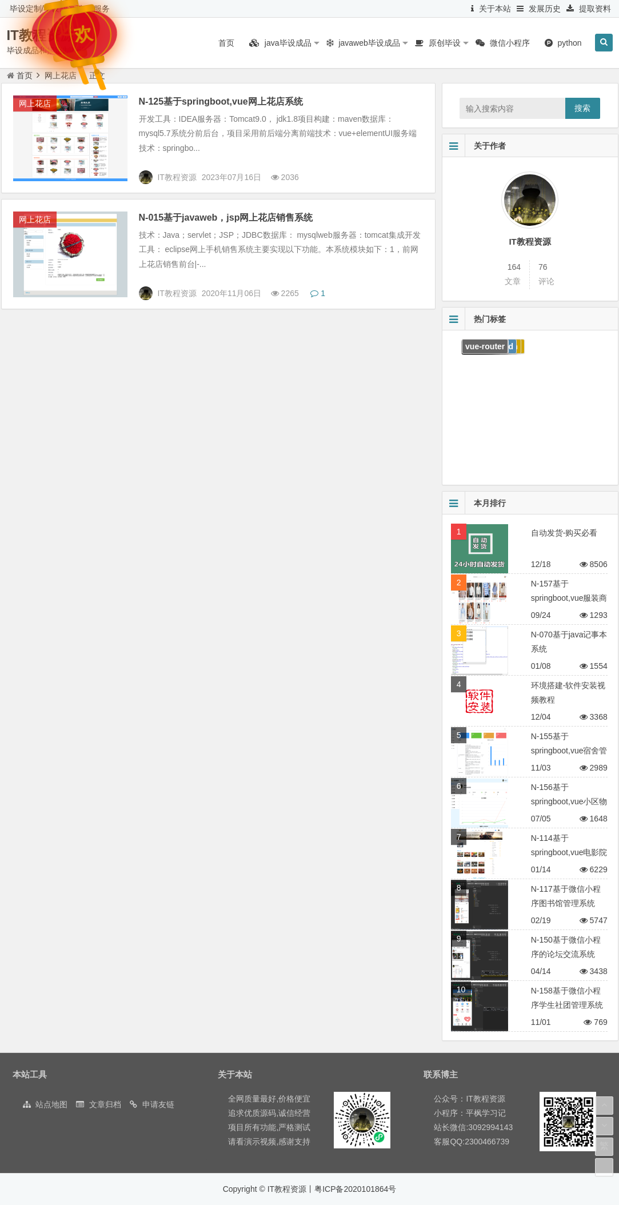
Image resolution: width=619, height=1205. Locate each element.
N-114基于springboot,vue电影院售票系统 (569, 852)
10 (461, 989)
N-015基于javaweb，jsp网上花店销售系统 (226, 217)
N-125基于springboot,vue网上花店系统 (221, 101)
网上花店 (35, 103)
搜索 (582, 108)
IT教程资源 (529, 241)
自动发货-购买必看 (564, 532)
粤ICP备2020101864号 (355, 1189)
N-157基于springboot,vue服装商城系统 (569, 598)
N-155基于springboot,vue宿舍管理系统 (569, 750)
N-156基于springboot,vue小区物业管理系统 (569, 801)
